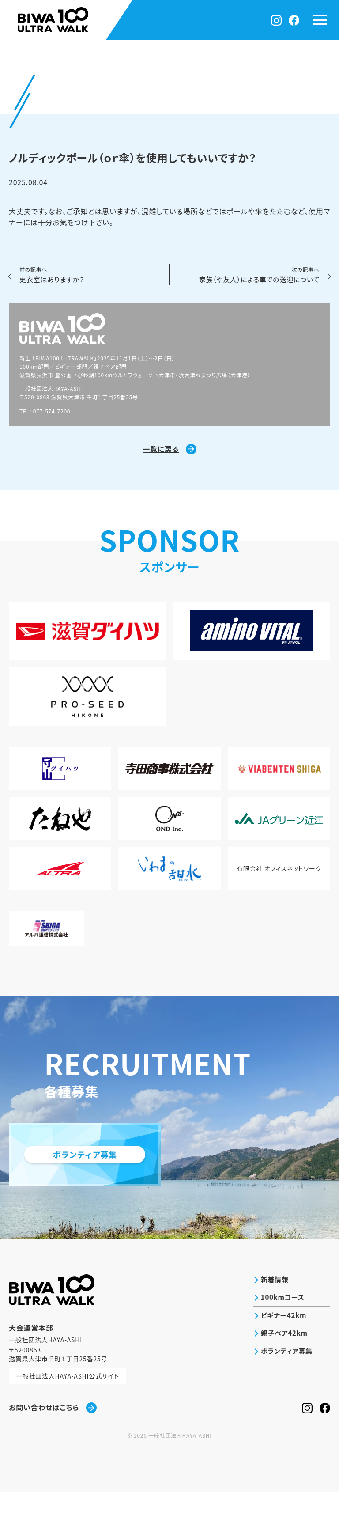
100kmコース (280, 1321)
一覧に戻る (169, 450)
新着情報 (272, 1302)
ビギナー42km (281, 1339)
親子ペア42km (282, 1358)
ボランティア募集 (285, 1377)
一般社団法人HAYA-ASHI (180, 1458)
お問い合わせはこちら (53, 1429)
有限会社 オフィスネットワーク (279, 885)
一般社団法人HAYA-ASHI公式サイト (67, 1398)
